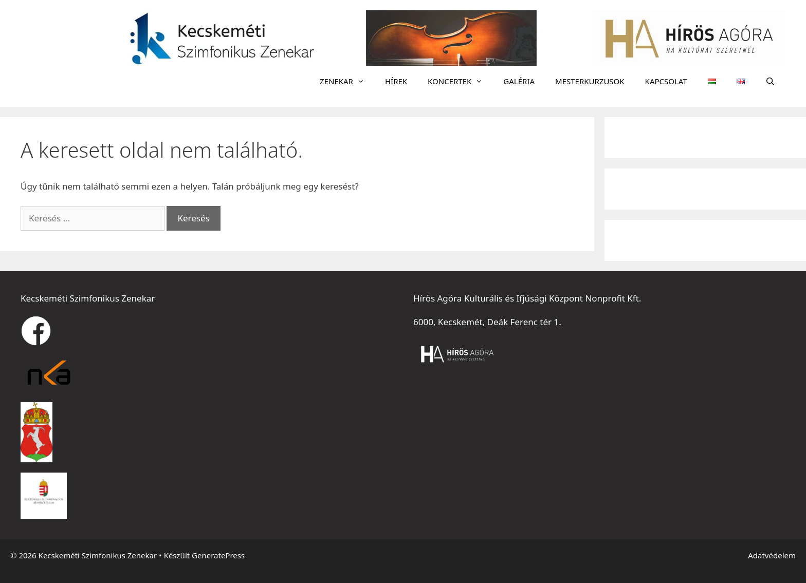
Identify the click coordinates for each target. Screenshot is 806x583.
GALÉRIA (519, 81)
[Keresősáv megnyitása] (770, 81)
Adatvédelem (772, 555)
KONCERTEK (460, 81)
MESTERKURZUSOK (590, 81)
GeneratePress (218, 555)
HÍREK (396, 81)
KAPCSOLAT (666, 81)
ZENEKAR (347, 81)
